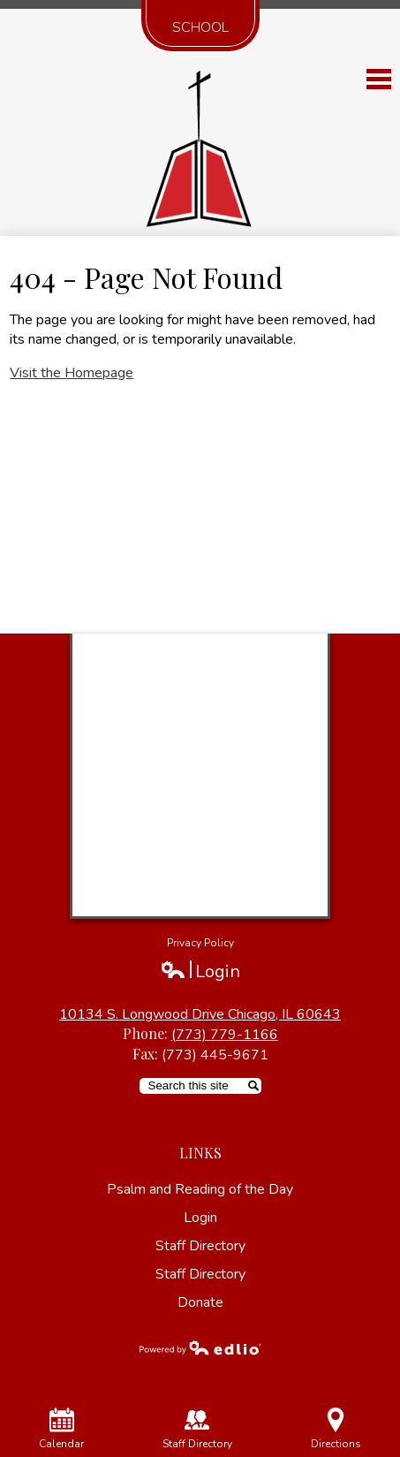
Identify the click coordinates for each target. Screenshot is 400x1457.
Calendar (61, 1429)
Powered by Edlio (200, 1347)
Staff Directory (200, 1246)
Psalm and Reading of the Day (200, 1189)
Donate (200, 1302)
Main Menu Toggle (378, 79)
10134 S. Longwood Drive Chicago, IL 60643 (200, 1014)
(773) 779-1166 (224, 1034)
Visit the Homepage (71, 373)
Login (200, 971)
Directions (336, 1429)
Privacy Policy (200, 943)
